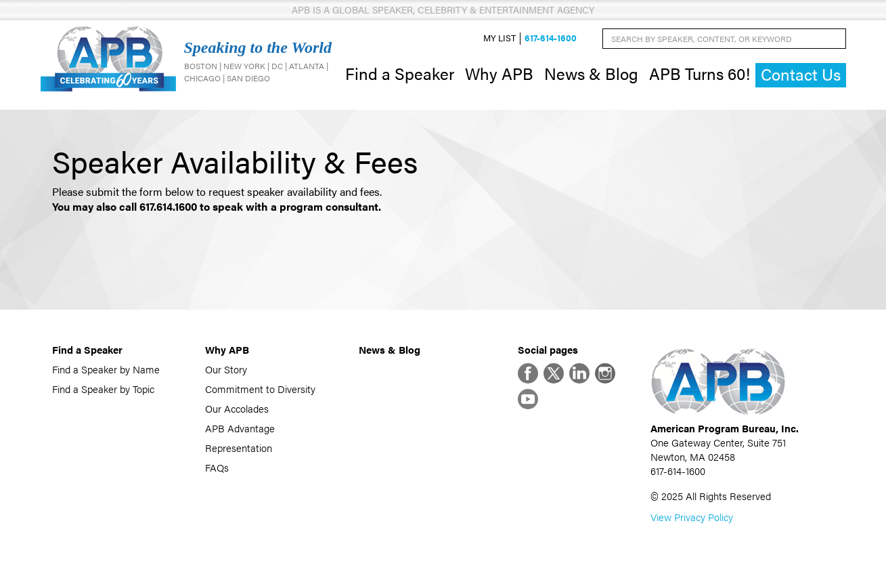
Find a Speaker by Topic (103, 388)
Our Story (226, 369)
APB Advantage (240, 428)
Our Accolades (237, 408)
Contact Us (801, 74)
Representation (238, 447)
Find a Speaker (399, 73)
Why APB (499, 73)
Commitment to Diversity (260, 388)
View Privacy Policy (691, 517)
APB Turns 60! (699, 73)
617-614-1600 (551, 38)
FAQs (217, 467)
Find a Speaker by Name (106, 369)
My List (499, 38)
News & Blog (591, 73)
